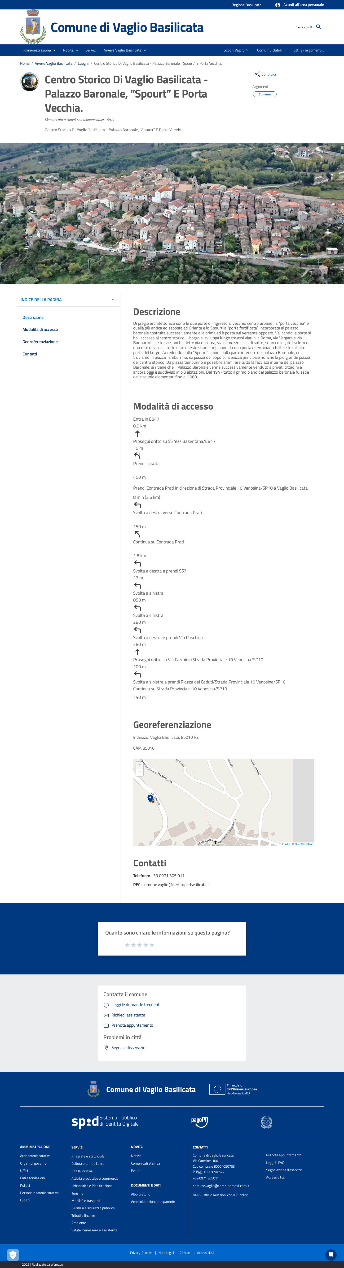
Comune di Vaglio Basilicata (127, 27)
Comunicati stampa (145, 1163)
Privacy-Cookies (141, 1252)
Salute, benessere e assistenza (94, 1230)
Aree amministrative (35, 1155)
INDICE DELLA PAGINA (43, 299)
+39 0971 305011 (206, 1178)
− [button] (139, 772)
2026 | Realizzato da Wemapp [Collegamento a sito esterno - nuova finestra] (42, 1264)
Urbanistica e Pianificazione (92, 1185)
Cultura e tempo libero (87, 1163)
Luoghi (83, 63)
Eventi (135, 1170)
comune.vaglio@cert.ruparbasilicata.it (221, 1185)
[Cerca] (318, 27)
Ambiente (78, 1222)
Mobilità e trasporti (85, 1200)
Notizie (136, 1155)
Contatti (200, 1147)
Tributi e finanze (83, 1215)
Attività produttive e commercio (95, 1178)
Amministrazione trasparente (153, 1201)
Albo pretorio (140, 1194)
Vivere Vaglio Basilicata (53, 63)
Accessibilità (275, 1177)
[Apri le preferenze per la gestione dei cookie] (13, 1255)
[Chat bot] (331, 1255)
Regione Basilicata (246, 5)
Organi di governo (33, 1163)
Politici (25, 1185)
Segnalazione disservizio (284, 1170)
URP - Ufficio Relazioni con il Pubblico (220, 1195)
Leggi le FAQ (275, 1162)
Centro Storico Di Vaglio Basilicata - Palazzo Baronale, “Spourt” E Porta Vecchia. (158, 63)
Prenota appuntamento (283, 1155)
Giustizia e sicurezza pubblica (93, 1208)
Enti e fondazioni (32, 1178)
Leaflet (286, 844)
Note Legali (166, 1252)
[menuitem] (229, 50)
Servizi (77, 1147)
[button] (299, 5)
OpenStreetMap (304, 844)
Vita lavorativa (82, 1171)
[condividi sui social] (265, 74)
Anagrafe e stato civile (88, 1156)
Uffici (24, 1170)
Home (25, 63)
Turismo (77, 1193)
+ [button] (139, 765)
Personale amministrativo (39, 1192)
